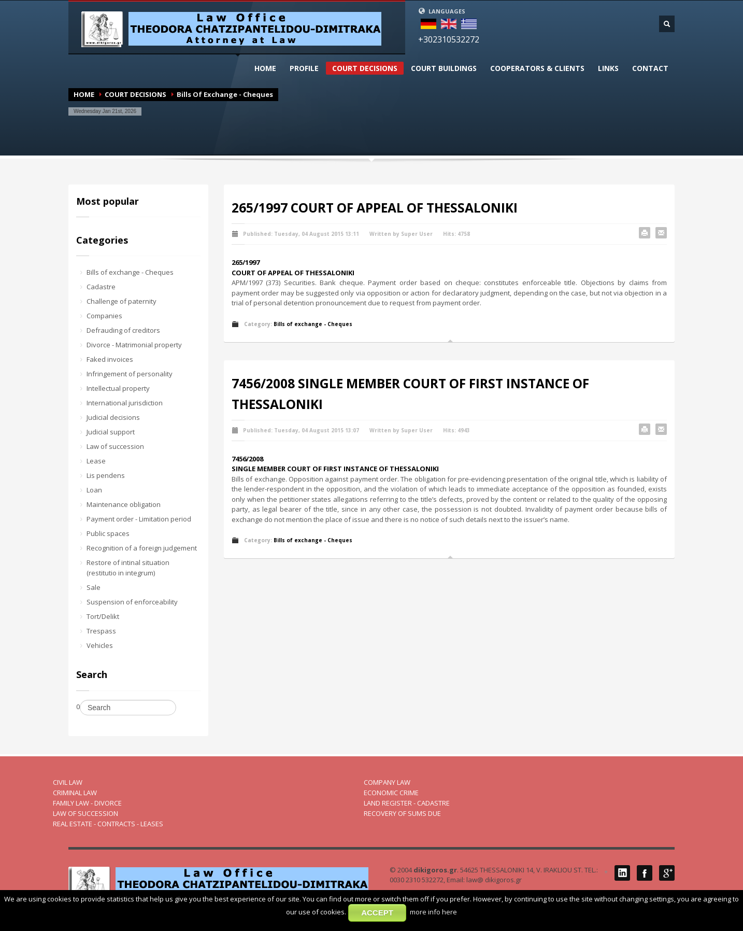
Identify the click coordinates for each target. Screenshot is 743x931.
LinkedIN (622, 873)
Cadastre (101, 286)
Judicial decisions (113, 417)
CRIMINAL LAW (75, 792)
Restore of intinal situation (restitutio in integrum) (128, 567)
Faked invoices (110, 359)
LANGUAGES (441, 11)
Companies (104, 315)
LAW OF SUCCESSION (85, 813)
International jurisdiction (125, 402)
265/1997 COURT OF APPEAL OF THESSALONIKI (375, 207)
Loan (94, 490)
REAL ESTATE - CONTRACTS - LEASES (108, 823)
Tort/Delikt (103, 616)
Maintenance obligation (124, 504)
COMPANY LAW (387, 782)
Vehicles (100, 645)
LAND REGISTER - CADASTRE (407, 803)
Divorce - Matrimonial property (134, 344)
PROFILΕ (304, 68)
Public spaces (108, 533)
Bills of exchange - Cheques (130, 272)
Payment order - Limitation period (139, 519)
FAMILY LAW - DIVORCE (87, 803)
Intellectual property (118, 388)
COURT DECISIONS (364, 68)
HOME (265, 68)
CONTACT (650, 68)
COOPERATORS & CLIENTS (537, 68)
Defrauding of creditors (123, 330)
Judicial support (111, 431)
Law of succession (115, 446)
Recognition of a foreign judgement (142, 548)
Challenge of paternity (121, 301)
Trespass (101, 631)
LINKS (608, 68)
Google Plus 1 (667, 873)
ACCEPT (377, 912)
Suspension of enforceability (132, 601)
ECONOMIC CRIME (391, 792)
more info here (433, 911)
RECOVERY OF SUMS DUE (402, 813)
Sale (94, 587)
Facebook (644, 873)
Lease (96, 461)
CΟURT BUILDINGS (444, 68)
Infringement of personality (130, 373)
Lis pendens (106, 475)
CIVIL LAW (67, 782)
